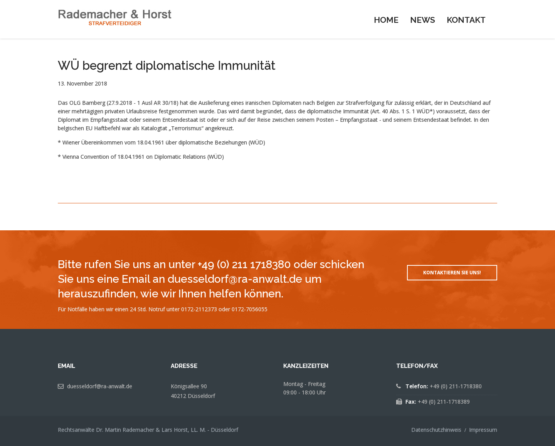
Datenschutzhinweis (436, 429)
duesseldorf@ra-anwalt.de (99, 386)
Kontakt (466, 20)
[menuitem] (386, 19)
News (422, 20)
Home (386, 20)
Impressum (483, 429)
